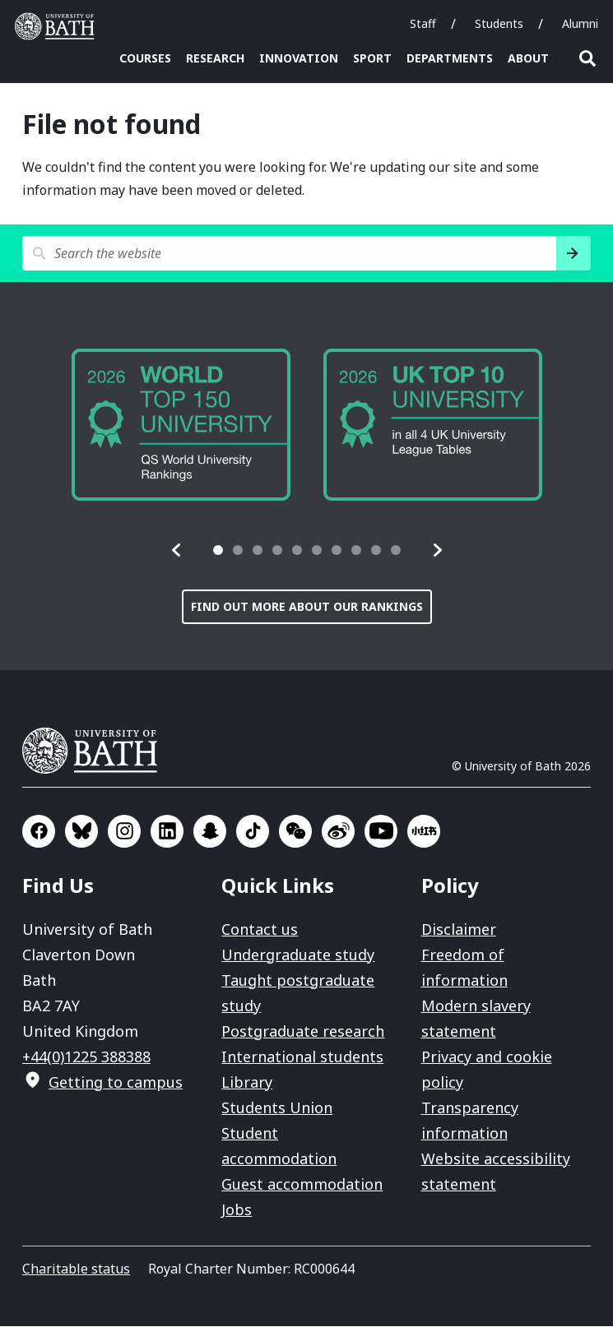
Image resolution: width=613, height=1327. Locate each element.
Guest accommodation (302, 1185)
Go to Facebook (38, 832)
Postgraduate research (302, 1032)
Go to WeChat (295, 832)
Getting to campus (116, 1083)
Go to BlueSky (81, 832)
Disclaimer (458, 930)
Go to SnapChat (209, 832)
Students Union (276, 1108)
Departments (449, 58)
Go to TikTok (252, 832)
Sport (372, 58)
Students (499, 23)
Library (246, 1083)
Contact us (259, 930)
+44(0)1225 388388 (86, 1057)
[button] (176, 550)
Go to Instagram (124, 832)
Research (215, 58)
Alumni (580, 23)
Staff (423, 23)
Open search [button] (587, 58)
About (528, 58)
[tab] (218, 551)
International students (302, 1057)
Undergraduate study (297, 955)
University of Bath (96, 751)
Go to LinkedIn (167, 832)
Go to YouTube (381, 832)
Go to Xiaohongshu (423, 832)
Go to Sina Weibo (338, 832)
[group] (181, 426)
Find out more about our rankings (307, 607)
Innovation (298, 58)
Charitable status (76, 1269)
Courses (145, 58)
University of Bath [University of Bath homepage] (58, 26)
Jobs (236, 1210)
